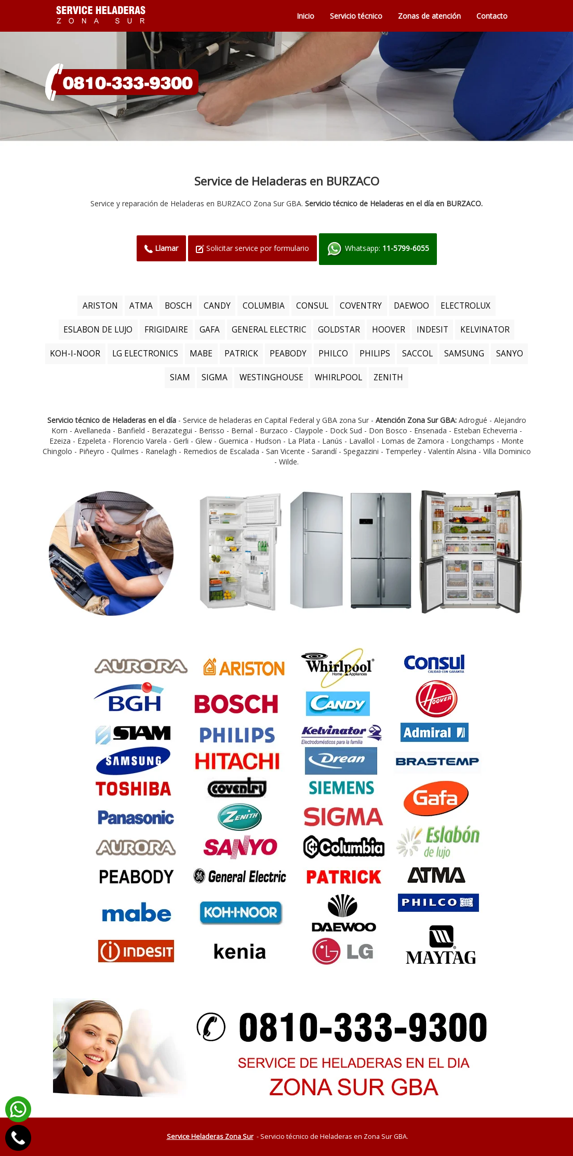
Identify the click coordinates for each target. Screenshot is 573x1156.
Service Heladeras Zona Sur (210, 1136)
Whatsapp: (378, 249)
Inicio (305, 16)
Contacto (492, 16)
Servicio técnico (356, 16)
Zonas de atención (429, 16)
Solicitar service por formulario (252, 248)
